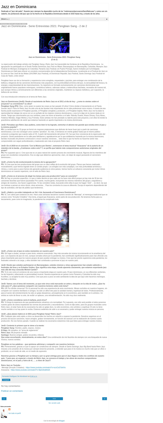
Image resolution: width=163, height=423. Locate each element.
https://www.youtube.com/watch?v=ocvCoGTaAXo (46, 367)
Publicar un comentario (12, 391)
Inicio (54, 398)
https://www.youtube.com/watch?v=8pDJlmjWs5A (30, 370)
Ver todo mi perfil (14, 413)
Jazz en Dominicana (18, 7)
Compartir (6, 380)
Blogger (62, 421)
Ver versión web (54, 403)
